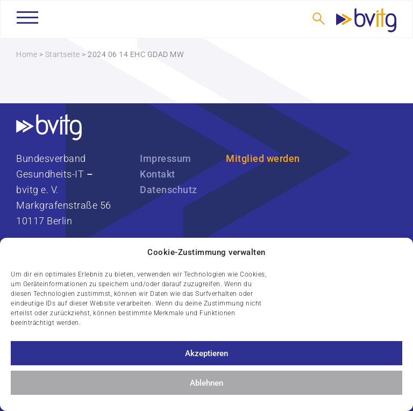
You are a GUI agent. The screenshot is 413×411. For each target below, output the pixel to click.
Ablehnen (206, 383)
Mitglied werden (263, 158)
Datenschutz (168, 189)
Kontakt (157, 174)
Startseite (62, 54)
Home (26, 54)
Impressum (165, 158)
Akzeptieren (206, 353)
